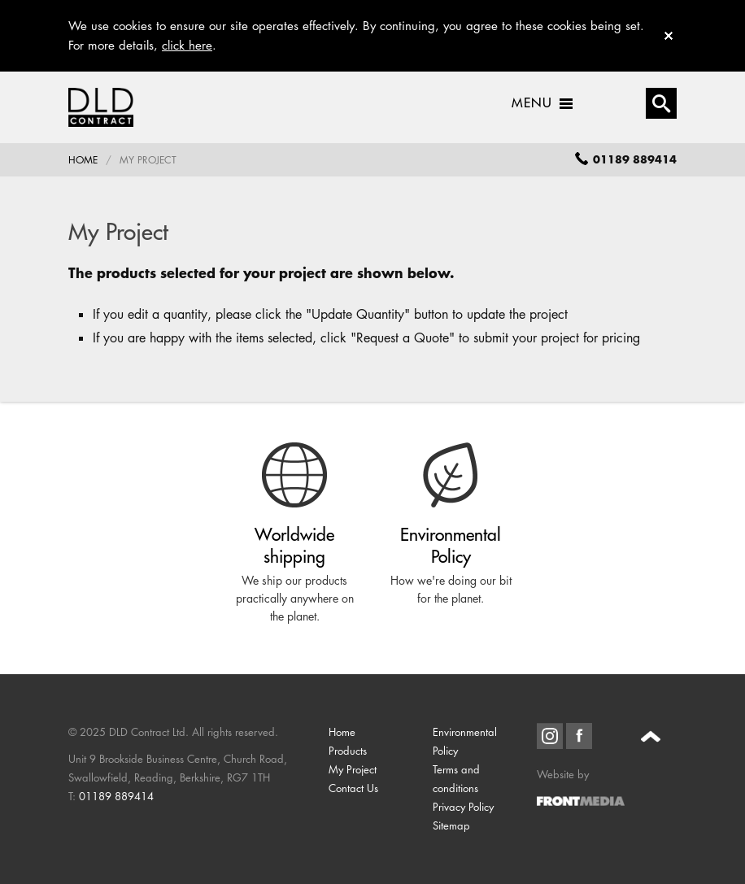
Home (83, 160)
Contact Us (353, 788)
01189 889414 (116, 796)
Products (348, 750)
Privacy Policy (463, 806)
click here (187, 45)
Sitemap (451, 825)
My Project (353, 769)
